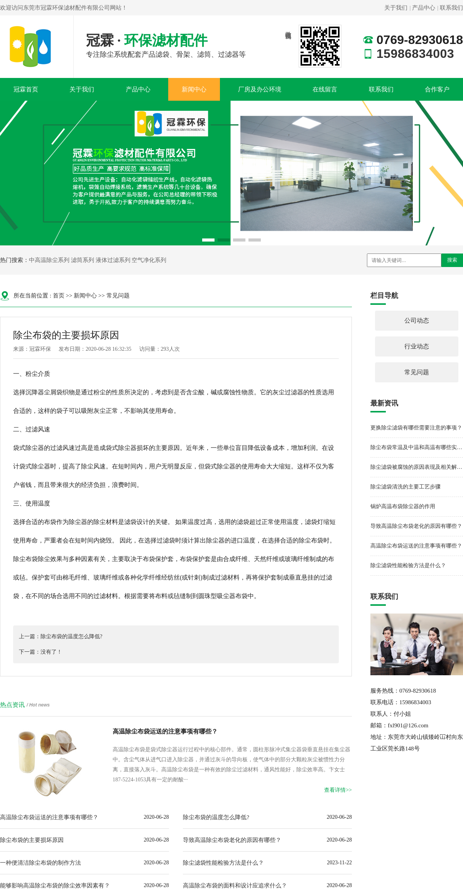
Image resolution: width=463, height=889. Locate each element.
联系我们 (451, 8)
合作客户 (437, 89)
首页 (58, 295)
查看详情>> (338, 790)
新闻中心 (194, 89)
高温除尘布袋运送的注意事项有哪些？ (49, 817)
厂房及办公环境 (259, 89)
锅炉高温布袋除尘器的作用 (402, 506)
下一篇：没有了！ (40, 652)
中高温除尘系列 (49, 260)
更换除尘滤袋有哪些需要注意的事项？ (416, 428)
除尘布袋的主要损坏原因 (32, 840)
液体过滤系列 (113, 260)
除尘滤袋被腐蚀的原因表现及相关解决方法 (416, 467)
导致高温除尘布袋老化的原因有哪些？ (232, 840)
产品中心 (423, 8)
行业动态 (416, 346)
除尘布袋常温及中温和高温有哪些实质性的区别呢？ (416, 447)
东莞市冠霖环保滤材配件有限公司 (66, 8)
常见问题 (118, 295)
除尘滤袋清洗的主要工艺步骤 (405, 487)
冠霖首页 (26, 89)
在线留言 (325, 89)
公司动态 (416, 320)
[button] (208, 240)
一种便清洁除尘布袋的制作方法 (40, 863)
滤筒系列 (82, 260)
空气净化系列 (149, 260)
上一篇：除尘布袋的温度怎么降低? (60, 636)
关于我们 (395, 8)
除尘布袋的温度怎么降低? (216, 817)
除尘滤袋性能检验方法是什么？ (223, 863)
